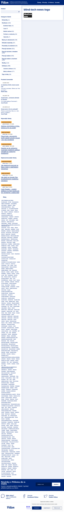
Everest (10, 280)
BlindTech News (14, 239)
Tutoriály (18, 451)
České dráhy (4, 248)
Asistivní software (9, 68)
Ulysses (13, 454)
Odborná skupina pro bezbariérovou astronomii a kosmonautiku (9, 367)
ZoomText (3, 476)
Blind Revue (10, 237)
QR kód (18, 394)
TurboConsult (12, 451)
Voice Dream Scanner (6, 463)
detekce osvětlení (9, 268)
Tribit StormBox (4, 450)
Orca (17, 376)
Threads (12, 443)
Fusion (17, 286)
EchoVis (15, 275)
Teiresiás (9, 438)
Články (39, 2)
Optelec (10, 374)
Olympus (14, 369)
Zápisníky (6, 37)
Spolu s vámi (14, 423)
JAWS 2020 (15, 316)
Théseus (8, 443)
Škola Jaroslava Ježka (9, 417)
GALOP (3, 288)
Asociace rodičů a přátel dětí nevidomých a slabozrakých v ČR (10, 225)
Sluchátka (8, 418)
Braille (14, 242)
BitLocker (13, 234)
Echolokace (10, 275)
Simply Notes (4, 415)
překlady (12, 387)
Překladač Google (5, 387)
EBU (6, 275)
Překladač (17, 386)
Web (6, 464)
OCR (5, 365)
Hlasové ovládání (15, 303)
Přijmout (36, 508)
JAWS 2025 (9, 319)
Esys (14, 278)
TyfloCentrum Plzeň (9, 453)
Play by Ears (15, 381)
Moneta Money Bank (5, 350)
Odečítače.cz (4, 369)
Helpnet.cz (3, 303)
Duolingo (9, 273)
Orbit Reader (12, 376)
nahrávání (3, 358)
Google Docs (12, 293)
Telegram (14, 438)
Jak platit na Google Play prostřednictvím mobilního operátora (9, 179)
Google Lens (4, 298)
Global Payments (13, 288)
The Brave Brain (4, 441)
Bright (9, 245)
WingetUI (10, 468)
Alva (2, 211)
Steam (7, 425)
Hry (19, 304)
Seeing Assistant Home (6, 410)
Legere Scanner (4, 330)
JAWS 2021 (3, 317)
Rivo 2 (16, 399)
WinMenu (15, 468)
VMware (12, 459)
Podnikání (12, 382)
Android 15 (9, 213)
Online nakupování (11, 371)
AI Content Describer (13, 208)
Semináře (14, 410)
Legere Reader (14, 329)
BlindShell (15, 237)
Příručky (44, 2)
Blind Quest (3, 237)
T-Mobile (3, 430)
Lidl (18, 330)
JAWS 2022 (9, 317)
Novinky (9, 363)
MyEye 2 (13, 353)
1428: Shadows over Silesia (7, 200)
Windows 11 (4, 468)
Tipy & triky (6, 74)
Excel (14, 280)
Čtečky (11, 265)
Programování (15, 389)
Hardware (6, 23)
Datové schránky (13, 266)
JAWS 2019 (9, 316)
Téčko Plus (3, 438)
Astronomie (3, 227)
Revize (2, 399)
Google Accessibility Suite (6, 291)
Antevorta (15, 218)
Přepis (16, 387)
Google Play (10, 299)
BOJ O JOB (15, 240)
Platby (14, 379)
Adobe (14, 205)
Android (6, 211)
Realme (11, 395)
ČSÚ (8, 265)
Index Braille (4, 307)
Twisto (2, 453)
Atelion (12, 227)
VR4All (2, 464)
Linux (7, 332)
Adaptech (10, 205)
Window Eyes (4, 466)
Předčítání (12, 386)
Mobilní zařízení (8, 31)
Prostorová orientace (5, 392)
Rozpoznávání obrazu (6, 402)
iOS (14, 311)
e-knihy (17, 273)
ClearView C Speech (5, 253)
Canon (17, 245)
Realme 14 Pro (16, 395)
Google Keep (12, 296)
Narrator (13, 358)
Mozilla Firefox (13, 352)
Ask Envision (15, 223)
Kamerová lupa (13, 321)
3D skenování (4, 202)
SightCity (17, 412)
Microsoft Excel (12, 344)
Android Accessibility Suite (7, 215)
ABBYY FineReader (5, 203)
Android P (11, 216)
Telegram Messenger (5, 440)
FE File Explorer (4, 283)
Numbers (13, 363)
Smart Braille (15, 420)
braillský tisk (4, 245)
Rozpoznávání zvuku (15, 404)
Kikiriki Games (16, 322)
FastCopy (17, 281)
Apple (17, 220)
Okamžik (10, 369)
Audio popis (7, 229)
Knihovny (10, 326)
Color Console (4, 255)
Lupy (5, 28)
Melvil (14, 339)
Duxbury (13, 273)
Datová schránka (5, 266)
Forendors (13, 285)
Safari (2, 407)
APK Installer (12, 220)
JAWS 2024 (3, 319)
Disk (10, 270)
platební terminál (5, 381)
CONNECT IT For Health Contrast (8, 262)
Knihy (14, 326)
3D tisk (9, 202)
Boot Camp (9, 242)
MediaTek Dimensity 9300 (6, 339)
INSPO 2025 (17, 309)
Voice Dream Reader (5, 461)
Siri (8, 415)
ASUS (8, 227)
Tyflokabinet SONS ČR (6, 454)
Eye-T (2, 281)
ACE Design (4, 205)
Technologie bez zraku (6, 436)
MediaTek (3, 337)
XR (15, 469)
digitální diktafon (4, 270)
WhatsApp (15, 464)
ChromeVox (3, 250)
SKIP (2, 417)
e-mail (2, 275)
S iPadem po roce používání (7, 405)
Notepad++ (3, 363)
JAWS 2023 (15, 317)
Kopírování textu (10, 327)
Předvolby (57, 508)
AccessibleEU (14, 203)
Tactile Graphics (13, 430)
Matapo (8, 335)
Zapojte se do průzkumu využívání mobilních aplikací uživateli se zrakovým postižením (10, 150)
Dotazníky (6, 20)
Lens (10, 330)
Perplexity (3, 379)
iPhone (13, 312)
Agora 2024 (3, 208)
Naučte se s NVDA (5, 360)
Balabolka (3, 230)
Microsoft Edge (4, 344)
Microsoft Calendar (5, 342)
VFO (17, 454)
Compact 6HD (4, 260)
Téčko (13, 436)
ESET (11, 278)
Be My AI (3, 232)
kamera (7, 321)
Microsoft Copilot (14, 342)
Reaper (3, 397)
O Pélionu (51, 2)
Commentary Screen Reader (7, 257)
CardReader (4, 247)
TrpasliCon (11, 450)
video (2, 456)
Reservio (15, 397)
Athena (16, 227)
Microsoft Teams (14, 347)
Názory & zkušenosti (9, 40)
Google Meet (4, 299)
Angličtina (10, 218)
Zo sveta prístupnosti (5, 473)
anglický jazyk (4, 218)
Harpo (17, 301)
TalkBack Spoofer (10, 431)
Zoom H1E (14, 474)
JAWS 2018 (3, 316)
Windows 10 (15, 466)
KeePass (10, 322)
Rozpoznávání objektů (12, 400)
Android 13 (3, 213)
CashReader (15, 247)
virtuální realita (4, 458)
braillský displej (16, 243)
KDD (7, 322)
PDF (17, 377)
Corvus (2, 263)
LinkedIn (3, 332)
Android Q (16, 216)
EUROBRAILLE (4, 280)
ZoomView (9, 476)
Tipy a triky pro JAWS (6, 446)
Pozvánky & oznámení (9, 45)
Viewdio (13, 456)
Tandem (16, 431)
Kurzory (3, 329)
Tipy (12, 445)
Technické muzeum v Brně (7, 435)
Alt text (16, 210)
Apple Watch (4, 223)
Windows (10, 466)
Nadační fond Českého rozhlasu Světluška (10, 357)
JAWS (12, 314)
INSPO (13, 307)
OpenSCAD (13, 372)
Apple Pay (3, 221)
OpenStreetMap (4, 374)
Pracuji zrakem (8, 55)
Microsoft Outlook (14, 345)
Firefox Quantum (12, 283)
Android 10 (10, 211)
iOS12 (17, 311)
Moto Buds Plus (14, 350)
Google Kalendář (5, 296)
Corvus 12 (13, 263)
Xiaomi (11, 469)
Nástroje (18, 358)
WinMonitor (3, 469)
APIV (7, 220)
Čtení (15, 265)
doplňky (12, 271)
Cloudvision (17, 253)
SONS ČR (3, 423)
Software (6, 66)
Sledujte (30, 496)
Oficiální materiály (8, 42)
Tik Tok (9, 445)
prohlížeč (3, 390)
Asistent (9, 223)
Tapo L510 (3, 433)
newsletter (3, 362)
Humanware (4, 306)
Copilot (18, 262)
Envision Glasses (5, 278)
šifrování (12, 412)
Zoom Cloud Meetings (6, 474)
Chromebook (15, 248)
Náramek (9, 358)
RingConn (12, 399)
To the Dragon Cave (15, 448)
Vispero (10, 458)
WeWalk (10, 464)
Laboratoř (8, 329)
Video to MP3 (7, 456)
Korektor (17, 327)
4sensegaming (15, 202)
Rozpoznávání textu (5, 404)
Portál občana (11, 384)
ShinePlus (7, 412)
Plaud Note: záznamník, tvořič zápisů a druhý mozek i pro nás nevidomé (10, 138)
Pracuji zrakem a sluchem (9, 59)
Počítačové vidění (5, 382)
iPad (6, 312)
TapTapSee (9, 433)
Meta (8, 340)
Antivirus (3, 220)
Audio (2, 229)
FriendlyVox (12, 286)
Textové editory (14, 440)
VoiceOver (14, 463)
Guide (6, 301)
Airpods (12, 210)
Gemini (7, 288)
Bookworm (3, 242)
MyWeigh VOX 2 (4, 355)
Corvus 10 (7, 263)
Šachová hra (17, 405)
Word (8, 469)
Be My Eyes (8, 232)
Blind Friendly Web (15, 235)
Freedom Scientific (5, 286)
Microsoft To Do (4, 348)
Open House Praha (5, 372)
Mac (10, 332)
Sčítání (9, 407)
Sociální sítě (16, 422)
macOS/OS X (4, 334)
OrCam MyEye (8, 377)
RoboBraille (3, 400)
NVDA (17, 363)
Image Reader (16, 306)
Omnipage (3, 371)
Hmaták (3, 304)
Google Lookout (11, 298)
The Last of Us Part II (13, 441)
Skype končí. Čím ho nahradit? (9, 109)
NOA (11, 362)
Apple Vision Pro (10, 221)
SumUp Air (16, 425)
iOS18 (2, 312)
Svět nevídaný (4, 428)
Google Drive (4, 294)
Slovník (3, 418)
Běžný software (8, 71)
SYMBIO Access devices (13, 428)
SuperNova (15, 427)
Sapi (6, 407)
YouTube (3, 471)
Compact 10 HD (4, 258)
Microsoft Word (12, 348)
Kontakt (57, 2)
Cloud (12, 253)
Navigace (12, 360)
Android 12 (16, 211)
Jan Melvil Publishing (5, 314)
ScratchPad (14, 407)
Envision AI (14, 276)
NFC (8, 362)
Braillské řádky (8, 25)
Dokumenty (14, 270)
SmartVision (4, 422)
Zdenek (14, 471)
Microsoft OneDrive (5, 345)
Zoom (12, 473)
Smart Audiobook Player (6, 420)
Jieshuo (3, 321)
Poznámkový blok (5, 386)
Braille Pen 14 (4, 243)
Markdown (3, 335)
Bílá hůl (3, 234)
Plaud (10, 381)
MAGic (9, 334)
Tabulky (7, 430)
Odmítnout (47, 508)
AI (7, 208)
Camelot (13, 245)
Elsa (2, 276)
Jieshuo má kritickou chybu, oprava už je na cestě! (10, 127)
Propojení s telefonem (11, 390)
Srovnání (3, 425)
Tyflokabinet (17, 453)
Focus (2, 285)
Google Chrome (4, 293)
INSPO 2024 (10, 309)
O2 (2, 365)
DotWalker (3, 273)
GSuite (2, 301)
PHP (8, 379)
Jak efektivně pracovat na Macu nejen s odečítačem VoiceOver (9, 167)
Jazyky (14, 319)
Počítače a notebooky (10, 34)
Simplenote (13, 413)
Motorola (3, 352)
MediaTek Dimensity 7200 (11, 337)
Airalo (8, 210)
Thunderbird (4, 445)
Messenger (3, 340)
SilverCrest (7, 413)
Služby (5, 63)
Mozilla (7, 352)
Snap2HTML (10, 422)
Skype (16, 417)
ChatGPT (10, 248)
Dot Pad (16, 271)
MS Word (9, 353)
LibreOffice (14, 330)
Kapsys (3, 322)
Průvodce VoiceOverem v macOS (8, 394)
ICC (8, 306)
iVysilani (18, 312)
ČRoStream (3, 265)
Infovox (9, 307)
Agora (13, 206)
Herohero (9, 303)
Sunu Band (3, 427)
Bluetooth (3, 240)
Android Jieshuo (4, 216)
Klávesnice (3, 324)
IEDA (11, 306)
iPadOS (9, 312)
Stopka (11, 425)
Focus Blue (7, 285)
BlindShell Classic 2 (5, 239)
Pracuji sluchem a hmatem (9, 52)
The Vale (3, 443)
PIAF (10, 379)
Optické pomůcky (5, 376)
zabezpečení (9, 471)
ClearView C (9, 252)
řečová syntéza (9, 397)
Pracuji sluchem (8, 48)
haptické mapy (12, 301)
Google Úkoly (17, 299)
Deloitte (3, 268)
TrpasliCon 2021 (4, 451)
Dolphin (8, 271)
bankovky (9, 230)
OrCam (2, 377)
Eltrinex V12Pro (7, 276)
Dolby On (3, 271)
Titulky (12, 446)
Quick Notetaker (4, 395)
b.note (17, 229)
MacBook (14, 332)
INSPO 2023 (4, 309)
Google (8, 289)
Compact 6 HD (12, 258)
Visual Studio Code (5, 459)
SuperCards (9, 427)
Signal (2, 413)
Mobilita (18, 348)
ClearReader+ (16, 250)
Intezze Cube (9, 311)
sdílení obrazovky (5, 409)
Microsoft (12, 340)
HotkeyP (15, 304)
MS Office (3, 353)
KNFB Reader (4, 326)
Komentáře (3, 327)
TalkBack (3, 431)
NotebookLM (15, 362)
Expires (18, 280)
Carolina (9, 247)
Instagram (3, 311)
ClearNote (9, 250)
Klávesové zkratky (11, 324)
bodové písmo (9, 240)
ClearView (3, 252)
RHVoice (7, 399)
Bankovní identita (15, 230)
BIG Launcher (15, 232)
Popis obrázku (4, 384)
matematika (13, 335)
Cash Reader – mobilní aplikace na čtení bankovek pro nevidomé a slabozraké (10, 190)
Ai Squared (3, 210)
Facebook (7, 281)
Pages (14, 377)
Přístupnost (8, 389)
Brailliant (10, 243)
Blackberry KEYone (5, 235)
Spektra (8, 423)
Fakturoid (12, 281)
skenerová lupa (13, 415)
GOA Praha (3, 289)
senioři (2, 412)
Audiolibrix (13, 229)
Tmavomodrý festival (5, 448)
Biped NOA (8, 234)
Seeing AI (12, 409)
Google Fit (10, 294)
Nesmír (16, 360)
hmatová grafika (9, 304)
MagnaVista (14, 334)
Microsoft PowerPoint (5, 347)
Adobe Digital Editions (6, 206)
